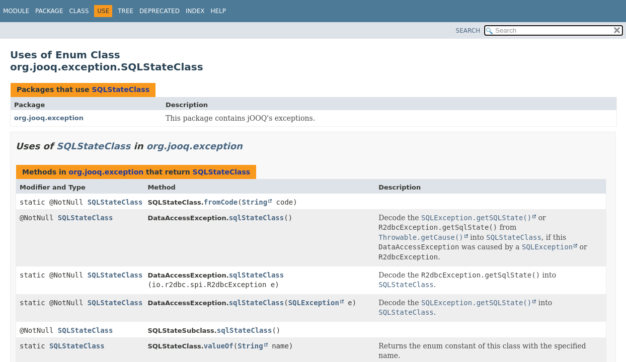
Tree (125, 11)
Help (218, 11)
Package (49, 11)
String (255, 202)
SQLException (313, 303)
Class (79, 11)
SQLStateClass (120, 89)
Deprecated (159, 11)
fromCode (221, 202)
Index (195, 11)
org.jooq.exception (49, 118)
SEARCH (468, 30)
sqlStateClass (256, 218)
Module (16, 11)
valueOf (218, 346)
